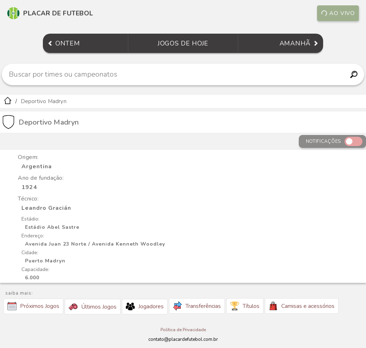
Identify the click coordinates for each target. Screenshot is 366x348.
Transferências (197, 305)
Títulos (244, 305)
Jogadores (145, 306)
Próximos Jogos (33, 306)
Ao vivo (338, 13)
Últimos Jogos (93, 307)
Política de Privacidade (183, 330)
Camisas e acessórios (302, 305)
